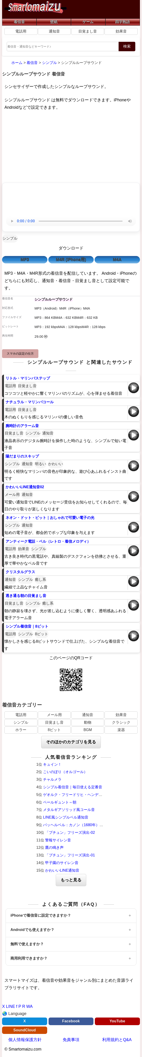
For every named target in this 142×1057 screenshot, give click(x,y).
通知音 (54, 31)
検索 (127, 46)
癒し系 (40, 579)
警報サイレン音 (58, 840)
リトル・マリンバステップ (28, 378)
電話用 (20, 31)
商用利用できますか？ (28, 958)
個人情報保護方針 (25, 1039)
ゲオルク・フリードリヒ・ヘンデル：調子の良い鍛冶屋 (89, 795)
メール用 (12, 495)
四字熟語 (122, 22)
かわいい (55, 464)
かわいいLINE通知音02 (25, 487)
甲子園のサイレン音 (61, 863)
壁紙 (54, 22)
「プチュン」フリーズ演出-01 (70, 855)
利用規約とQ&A (117, 1039)
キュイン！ (52, 764)
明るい (40, 464)
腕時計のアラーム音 (22, 426)
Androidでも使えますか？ (32, 930)
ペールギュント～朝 (59, 802)
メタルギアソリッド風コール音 (69, 810)
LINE (10, 1006)
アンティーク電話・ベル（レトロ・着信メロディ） (48, 541)
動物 (87, 722)
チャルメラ (52, 779)
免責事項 (71, 1039)
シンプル (10, 238)
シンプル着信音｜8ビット (27, 626)
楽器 (121, 730)
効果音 (121, 31)
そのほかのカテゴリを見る (71, 742)
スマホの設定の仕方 (20, 353)
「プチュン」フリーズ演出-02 (70, 832)
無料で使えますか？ (27, 944)
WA (29, 1006)
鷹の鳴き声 (54, 847)
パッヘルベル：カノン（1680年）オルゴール (80, 825)
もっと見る (71, 880)
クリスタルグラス (20, 572)
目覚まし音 (87, 31)
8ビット (41, 634)
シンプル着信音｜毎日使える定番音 (72, 787)
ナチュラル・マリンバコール (30, 402)
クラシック (121, 722)
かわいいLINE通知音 (62, 870)
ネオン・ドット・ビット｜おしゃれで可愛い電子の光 (50, 518)
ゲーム (88, 22)
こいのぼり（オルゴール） (65, 772)
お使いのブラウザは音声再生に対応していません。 (71, 221)
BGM (87, 730)
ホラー (20, 730)
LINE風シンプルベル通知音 (65, 817)
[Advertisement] (71, 147)
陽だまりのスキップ (22, 456)
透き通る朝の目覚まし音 (26, 596)
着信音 (19, 22)
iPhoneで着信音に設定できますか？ (40, 915)
